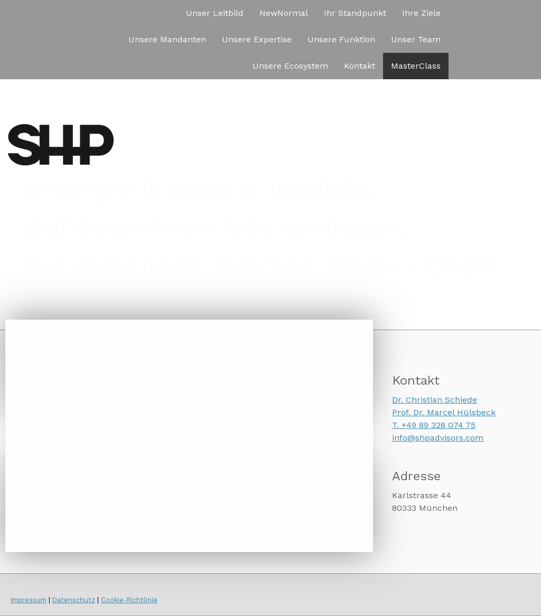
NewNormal (283, 13)
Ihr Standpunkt (355, 13)
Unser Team (416, 39)
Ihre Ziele (421, 13)
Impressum (28, 600)
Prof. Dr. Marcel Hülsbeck (444, 412)
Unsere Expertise (257, 39)
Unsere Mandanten (167, 39)
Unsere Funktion (341, 39)
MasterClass (416, 66)
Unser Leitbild (215, 13)
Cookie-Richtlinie (129, 600)
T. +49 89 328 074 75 (433, 425)
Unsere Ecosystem (290, 66)
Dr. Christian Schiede (434, 400)
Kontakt (359, 66)
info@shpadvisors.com (437, 438)
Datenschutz (73, 600)
